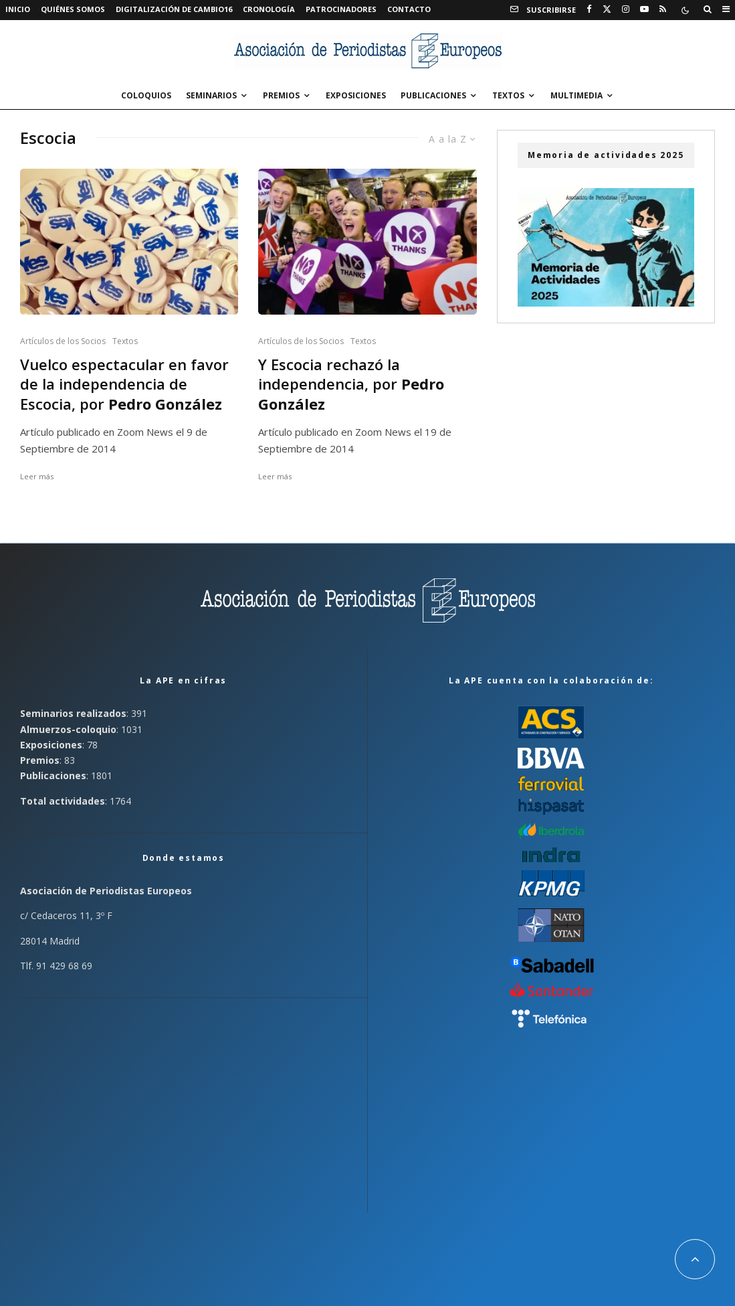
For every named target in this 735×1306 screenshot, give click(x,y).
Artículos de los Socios (63, 341)
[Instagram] (626, 9)
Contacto (409, 9)
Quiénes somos (73, 9)
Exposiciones (356, 95)
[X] (607, 9)
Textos (508, 95)
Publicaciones (433, 95)
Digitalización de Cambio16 (174, 9)
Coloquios (146, 95)
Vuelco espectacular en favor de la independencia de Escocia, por (124, 384)
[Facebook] (589, 9)
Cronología (269, 9)
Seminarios (211, 95)
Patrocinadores (341, 9)
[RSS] (662, 9)
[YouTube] (644, 9)
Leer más (37, 476)
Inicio (17, 9)
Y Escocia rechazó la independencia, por (351, 384)
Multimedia (576, 95)
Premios (281, 95)
